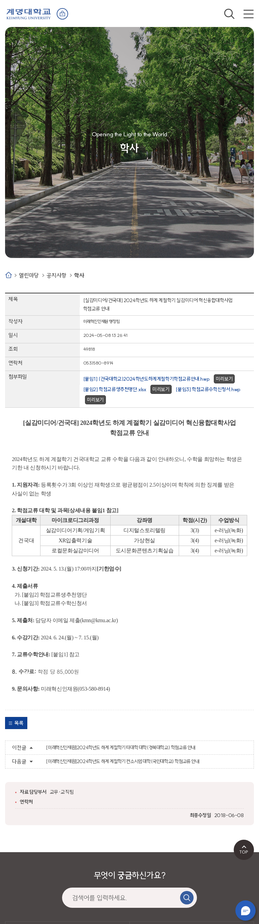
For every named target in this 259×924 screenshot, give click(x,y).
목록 (18, 723)
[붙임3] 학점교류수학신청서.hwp (208, 389)
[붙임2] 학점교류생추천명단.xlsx (114, 389)
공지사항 (56, 275)
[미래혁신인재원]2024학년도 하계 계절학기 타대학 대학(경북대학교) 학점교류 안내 (120, 748)
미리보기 (224, 379)
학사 (79, 275)
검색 (229, 13)
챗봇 (245, 910)
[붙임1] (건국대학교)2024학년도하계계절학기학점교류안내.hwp (146, 379)
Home (8, 275)
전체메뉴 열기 (248, 13)
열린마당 (28, 275)
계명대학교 (28, 13)
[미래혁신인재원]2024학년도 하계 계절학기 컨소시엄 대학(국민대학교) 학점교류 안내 (122, 761)
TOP (243, 852)
